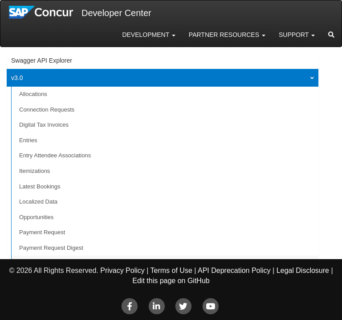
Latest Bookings (40, 186)
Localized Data (38, 201)
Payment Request (42, 232)
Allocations (33, 94)
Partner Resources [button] (227, 34)
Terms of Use (171, 270)
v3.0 (17, 77)
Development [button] (148, 34)
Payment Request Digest (51, 247)
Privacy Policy (122, 270)
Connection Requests (46, 109)
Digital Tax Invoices (44, 124)
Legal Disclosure (303, 270)
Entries (28, 140)
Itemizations (34, 171)
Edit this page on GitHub (170, 280)
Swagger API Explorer (41, 60)
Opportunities (36, 217)
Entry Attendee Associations (55, 155)
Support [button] (297, 34)
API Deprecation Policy (234, 270)
